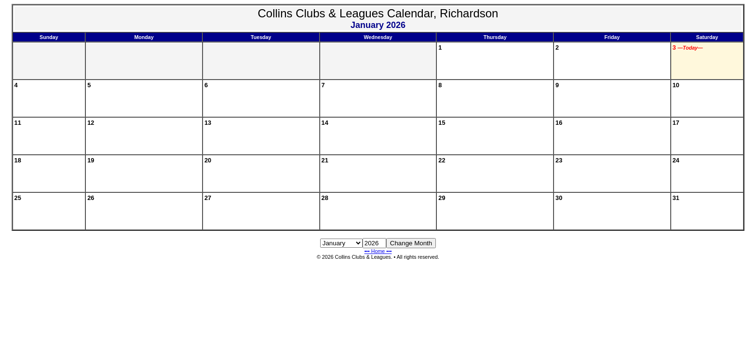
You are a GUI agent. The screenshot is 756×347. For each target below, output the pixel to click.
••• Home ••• (378, 251)
